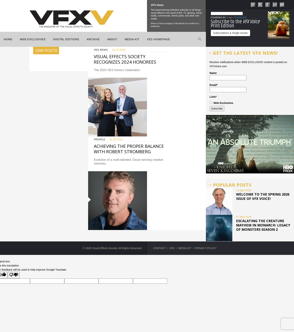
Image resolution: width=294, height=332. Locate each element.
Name (228, 75)
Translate (236, 17)
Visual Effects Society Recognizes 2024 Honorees (125, 59)
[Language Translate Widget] (227, 13)
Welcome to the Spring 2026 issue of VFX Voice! (262, 196)
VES (172, 248)
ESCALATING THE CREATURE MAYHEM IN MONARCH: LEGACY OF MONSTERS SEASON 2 (263, 225)
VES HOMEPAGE (158, 39)
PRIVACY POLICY (206, 248)
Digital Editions (66, 39)
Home (8, 39)
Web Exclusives (33, 39)
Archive (93, 39)
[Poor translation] (14, 275)
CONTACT (159, 248)
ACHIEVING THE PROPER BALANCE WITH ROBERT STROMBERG (129, 149)
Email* (228, 87)
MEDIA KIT (132, 39)
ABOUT (112, 39)
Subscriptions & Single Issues (230, 32)
